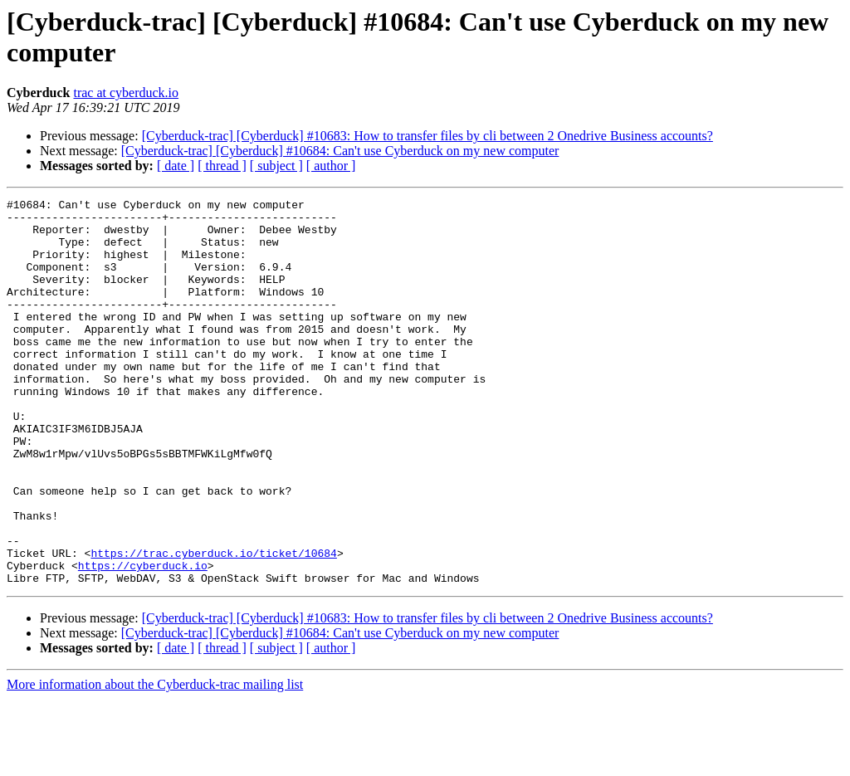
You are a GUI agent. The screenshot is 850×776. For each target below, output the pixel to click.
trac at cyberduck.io (125, 92)
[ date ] (175, 166)
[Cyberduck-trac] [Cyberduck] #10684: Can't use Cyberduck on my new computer (340, 151)
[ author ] (331, 166)
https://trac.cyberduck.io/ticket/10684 (213, 624)
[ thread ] (222, 166)
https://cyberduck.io (143, 639)
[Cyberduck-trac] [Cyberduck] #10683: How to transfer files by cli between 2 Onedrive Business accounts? (427, 136)
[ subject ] (276, 166)
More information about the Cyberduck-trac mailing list (155, 761)
